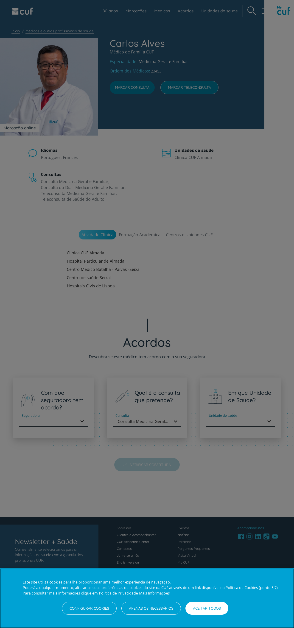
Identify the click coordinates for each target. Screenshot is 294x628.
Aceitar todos (207, 608)
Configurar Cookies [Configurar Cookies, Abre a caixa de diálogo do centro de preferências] (89, 608)
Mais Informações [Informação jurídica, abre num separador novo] (154, 593)
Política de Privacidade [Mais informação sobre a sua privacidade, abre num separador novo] (118, 593)
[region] (147, 598)
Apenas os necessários (151, 608)
